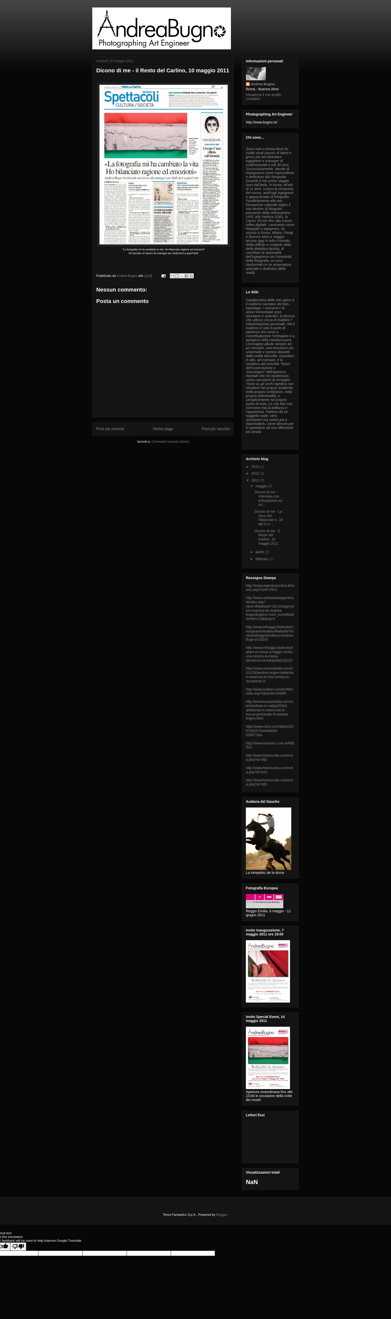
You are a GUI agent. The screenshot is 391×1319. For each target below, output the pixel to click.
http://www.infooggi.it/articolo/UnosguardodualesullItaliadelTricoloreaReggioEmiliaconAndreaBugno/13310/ (270, 633)
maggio (261, 486)
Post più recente (110, 429)
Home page (163, 429)
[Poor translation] (18, 1246)
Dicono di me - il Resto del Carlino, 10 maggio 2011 (267, 537)
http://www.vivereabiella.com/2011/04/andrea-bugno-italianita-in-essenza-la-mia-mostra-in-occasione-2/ (270, 674)
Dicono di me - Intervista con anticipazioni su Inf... (268, 498)
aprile (260, 552)
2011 (255, 480)
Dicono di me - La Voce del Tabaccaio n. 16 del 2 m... (269, 517)
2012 (255, 473)
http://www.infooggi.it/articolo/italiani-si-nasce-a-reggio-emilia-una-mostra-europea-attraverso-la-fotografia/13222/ (269, 654)
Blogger (221, 1215)
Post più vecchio (215, 429)
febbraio (262, 559)
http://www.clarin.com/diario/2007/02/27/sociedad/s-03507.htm (269, 730)
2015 (255, 467)
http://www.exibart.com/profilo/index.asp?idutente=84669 (269, 691)
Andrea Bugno (263, 84)
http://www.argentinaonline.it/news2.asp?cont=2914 (270, 588)
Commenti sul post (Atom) (170, 441)
